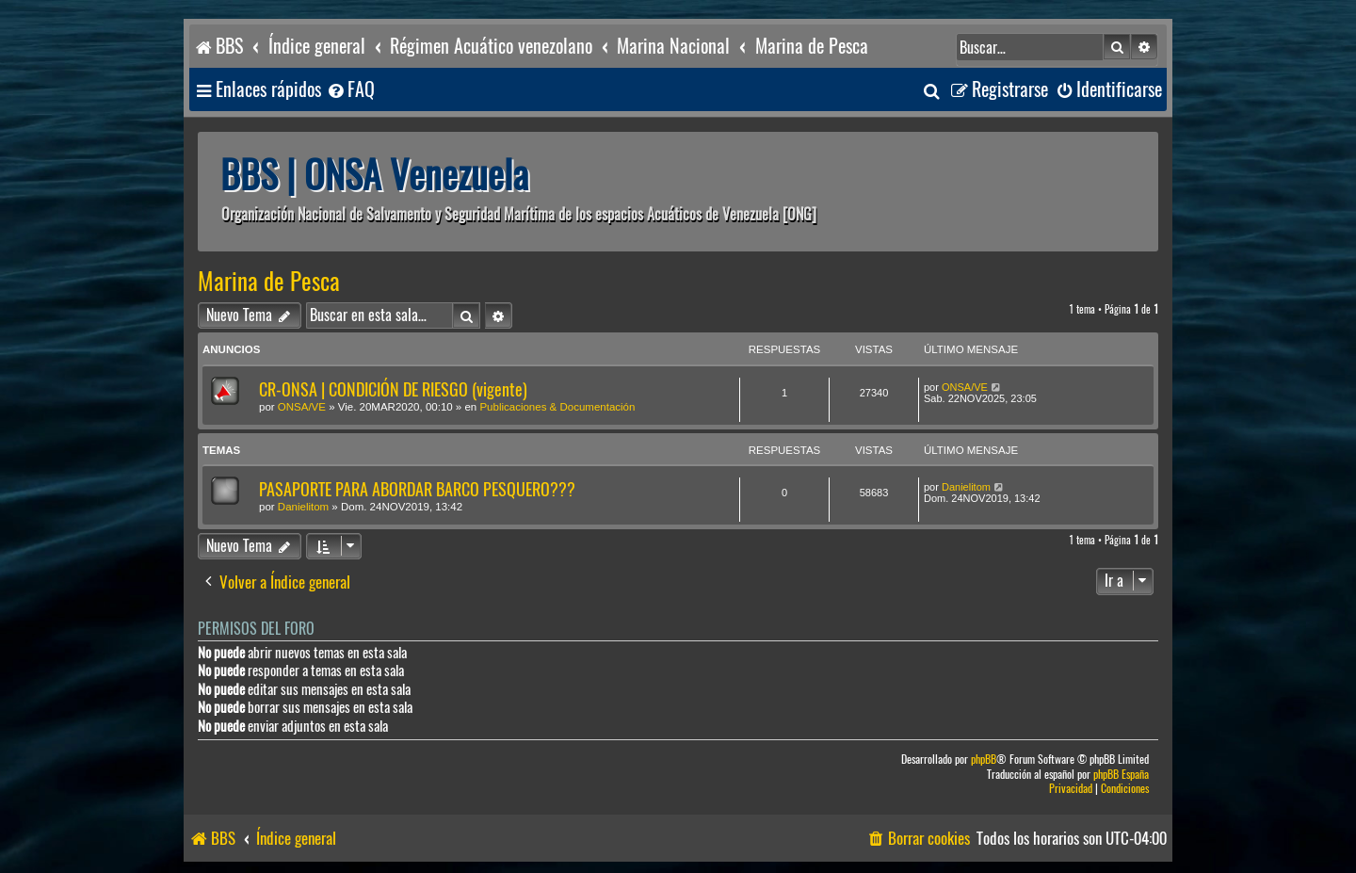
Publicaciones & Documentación (557, 406)
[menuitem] (350, 90)
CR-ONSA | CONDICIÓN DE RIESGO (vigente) (393, 389)
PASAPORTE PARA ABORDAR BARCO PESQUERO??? (417, 489)
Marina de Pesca (269, 282)
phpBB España (1121, 775)
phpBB (983, 759)
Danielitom (303, 506)
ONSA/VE (302, 406)
